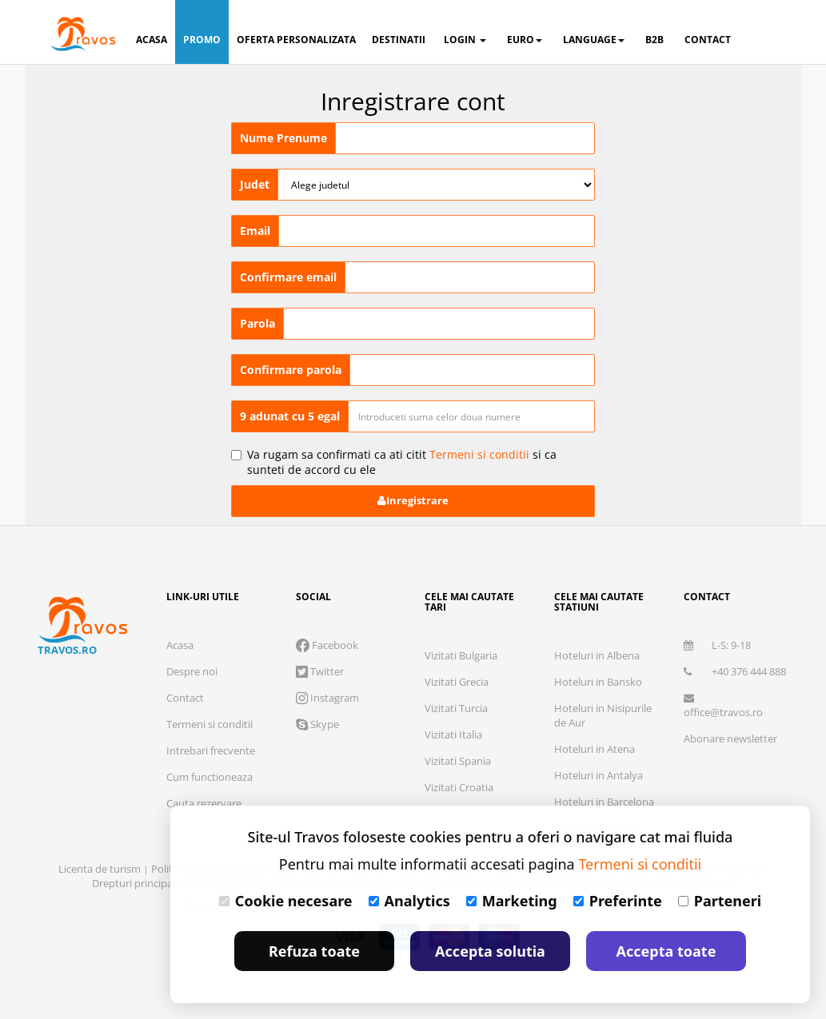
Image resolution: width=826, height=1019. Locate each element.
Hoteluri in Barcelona (604, 801)
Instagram (327, 698)
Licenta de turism (100, 869)
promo (202, 39)
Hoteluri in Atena (594, 749)
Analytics (409, 900)
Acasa (180, 645)
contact (707, 39)
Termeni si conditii (479, 454)
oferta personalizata (296, 39)
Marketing (511, 900)
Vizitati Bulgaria (461, 655)
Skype (317, 724)
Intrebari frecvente (210, 750)
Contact (185, 698)
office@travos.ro (723, 706)
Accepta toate (666, 951)
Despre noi (191, 671)
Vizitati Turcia (456, 708)
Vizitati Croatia (459, 787)
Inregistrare (413, 500)
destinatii (398, 39)
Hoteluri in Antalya (598, 775)
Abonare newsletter (730, 738)
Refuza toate (314, 951)
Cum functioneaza (209, 777)
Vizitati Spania (458, 761)
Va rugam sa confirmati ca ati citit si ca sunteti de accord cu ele (394, 462)
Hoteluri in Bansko (598, 682)
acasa (151, 39)
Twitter (320, 671)
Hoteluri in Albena (597, 655)
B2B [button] (654, 39)
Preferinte (617, 900)
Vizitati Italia (453, 734)
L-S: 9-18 (717, 645)
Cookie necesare (286, 900)
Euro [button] (524, 39)
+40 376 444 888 (735, 671)
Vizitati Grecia (457, 682)
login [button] (465, 39)
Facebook (327, 645)
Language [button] (593, 39)
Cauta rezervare (203, 803)
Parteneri (719, 900)
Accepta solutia (490, 951)
